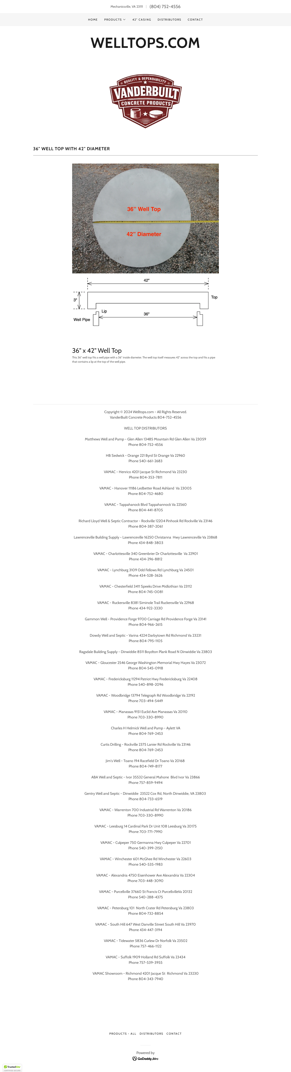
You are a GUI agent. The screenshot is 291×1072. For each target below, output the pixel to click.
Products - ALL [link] (122, 1033)
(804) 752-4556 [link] (165, 6)
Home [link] (93, 19)
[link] (145, 1058)
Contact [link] (195, 19)
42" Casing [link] (141, 19)
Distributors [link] (169, 19)
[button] (115, 19)
